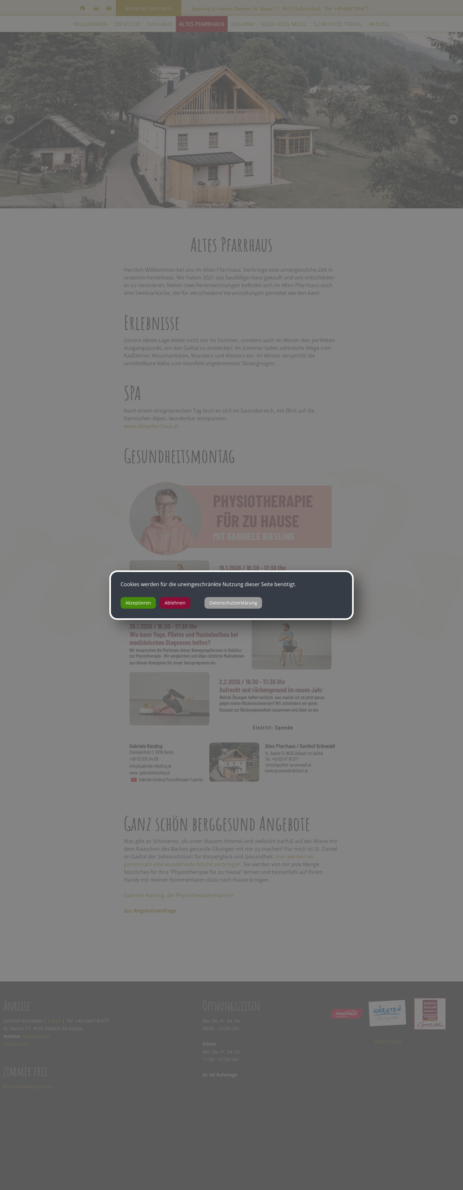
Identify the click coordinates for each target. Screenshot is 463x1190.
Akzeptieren (138, 603)
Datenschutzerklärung (233, 603)
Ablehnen (175, 603)
